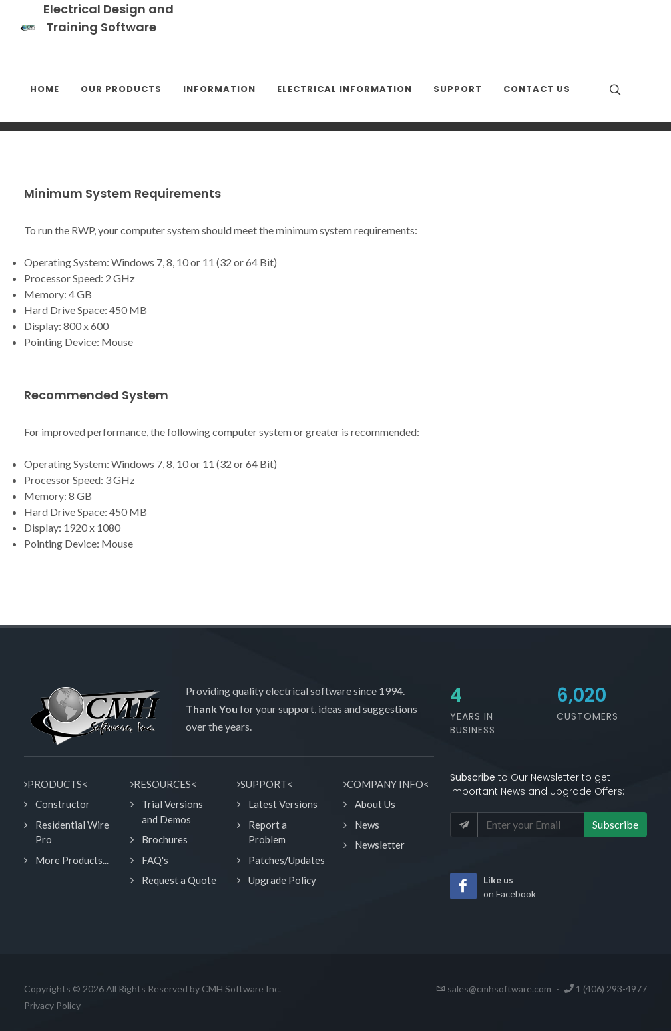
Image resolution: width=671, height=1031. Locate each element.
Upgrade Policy (282, 880)
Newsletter (380, 845)
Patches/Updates (286, 860)
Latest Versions (283, 804)
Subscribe (615, 824)
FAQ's (155, 860)
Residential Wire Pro (72, 832)
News (367, 825)
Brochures (165, 839)
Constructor (62, 804)
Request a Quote (179, 880)
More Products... (72, 860)
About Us (375, 804)
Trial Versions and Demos (172, 811)
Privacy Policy (52, 1005)
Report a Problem (267, 832)
